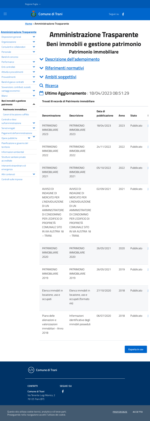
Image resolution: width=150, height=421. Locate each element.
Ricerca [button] (51, 85)
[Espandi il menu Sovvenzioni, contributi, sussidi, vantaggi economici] (34, 90)
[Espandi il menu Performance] (34, 61)
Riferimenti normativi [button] (64, 68)
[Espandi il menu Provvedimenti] (34, 76)
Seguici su (66, 386)
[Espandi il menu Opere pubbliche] (29, 137)
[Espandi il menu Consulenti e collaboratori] (34, 46)
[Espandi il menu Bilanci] (34, 95)
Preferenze (120, 412)
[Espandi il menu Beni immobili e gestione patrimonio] (34, 104)
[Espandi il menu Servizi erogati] (34, 127)
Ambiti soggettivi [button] (60, 76)
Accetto (138, 412)
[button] (33, 4)
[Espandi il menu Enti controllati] (34, 66)
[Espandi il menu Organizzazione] (34, 41)
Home (28, 24)
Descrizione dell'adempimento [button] (72, 59)
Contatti (33, 386)
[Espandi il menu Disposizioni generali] (34, 36)
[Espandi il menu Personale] (34, 51)
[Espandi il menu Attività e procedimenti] (34, 71)
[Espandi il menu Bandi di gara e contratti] (34, 81)
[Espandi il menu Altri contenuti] (34, 174)
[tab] (93, 59)
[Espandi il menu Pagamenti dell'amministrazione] (34, 136)
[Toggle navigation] (5, 14)
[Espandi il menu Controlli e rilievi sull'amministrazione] (34, 122)
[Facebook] (122, 14)
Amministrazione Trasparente (18, 32)
